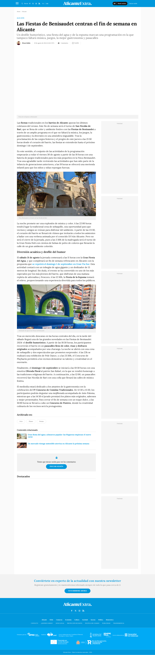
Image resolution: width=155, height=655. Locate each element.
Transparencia (118, 623)
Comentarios (63, 43)
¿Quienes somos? (47, 623)
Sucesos (93, 620)
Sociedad (85, 620)
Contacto (34, 623)
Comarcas (59, 620)
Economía (68, 620)
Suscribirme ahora (77, 591)
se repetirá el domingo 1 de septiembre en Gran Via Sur (60, 264)
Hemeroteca (109, 620)
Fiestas (41, 421)
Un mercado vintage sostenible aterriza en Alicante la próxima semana (58, 444)
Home (18, 11)
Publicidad (106, 623)
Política (100, 620)
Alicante (20, 18)
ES (47, 3)
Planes (31, 421)
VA (43, 3)
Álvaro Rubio (26, 43)
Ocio (21, 421)
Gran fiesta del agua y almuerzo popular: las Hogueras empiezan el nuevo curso (59, 436)
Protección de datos (74, 623)
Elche (51, 620)
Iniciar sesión (56, 466)
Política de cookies (92, 623)
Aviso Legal (60, 623)
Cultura (76, 620)
